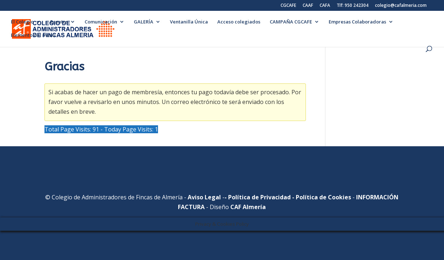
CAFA (325, 5)
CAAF (308, 5)
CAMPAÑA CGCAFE (291, 22)
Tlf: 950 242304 (352, 5)
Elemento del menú (33, 35)
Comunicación (101, 22)
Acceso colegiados (238, 22)
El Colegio (22, 22)
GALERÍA (143, 22)
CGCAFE (288, 5)
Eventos (59, 22)
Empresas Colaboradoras (357, 22)
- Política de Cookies (321, 197)
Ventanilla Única (189, 22)
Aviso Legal (204, 197)
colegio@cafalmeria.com (401, 5)
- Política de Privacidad (258, 197)
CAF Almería (248, 207)
